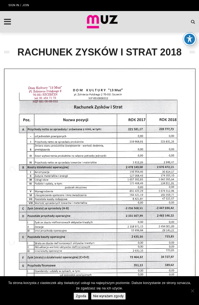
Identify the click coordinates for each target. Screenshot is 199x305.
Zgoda (81, 296)
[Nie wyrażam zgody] (192, 290)
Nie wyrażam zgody (108, 296)
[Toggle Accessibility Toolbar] (189, 39)
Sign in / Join (18, 5)
